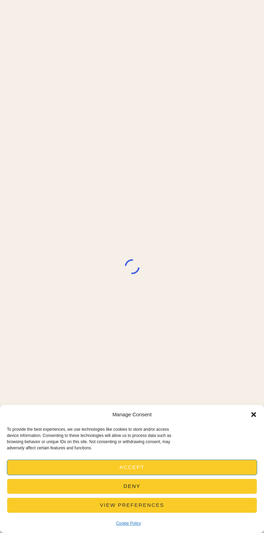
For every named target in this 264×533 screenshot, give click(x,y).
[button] (253, 414)
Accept (132, 467)
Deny (132, 486)
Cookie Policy (128, 523)
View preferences (132, 505)
